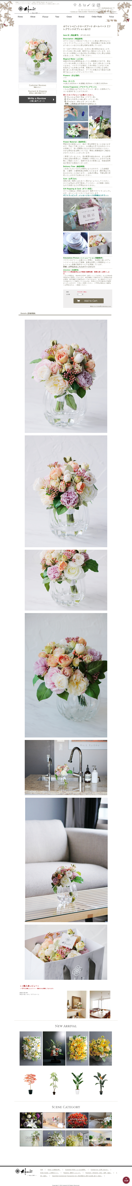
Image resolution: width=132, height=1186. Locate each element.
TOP (41, 1169)
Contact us (74, 11)
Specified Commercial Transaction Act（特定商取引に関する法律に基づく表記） (77, 1176)
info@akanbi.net (107, 8)
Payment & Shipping (94, 11)
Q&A (104, 11)
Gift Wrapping (111, 11)
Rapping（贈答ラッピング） (72, 1173)
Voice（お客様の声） (54, 1169)
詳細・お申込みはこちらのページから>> (79, 266)
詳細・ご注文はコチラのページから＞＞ (81, 104)
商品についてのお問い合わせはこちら (100, 306)
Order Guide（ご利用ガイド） (49, 1173)
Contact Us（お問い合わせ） (100, 1169)
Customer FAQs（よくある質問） (75, 1169)
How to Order (83, 11)
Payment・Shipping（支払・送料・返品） (99, 1173)
